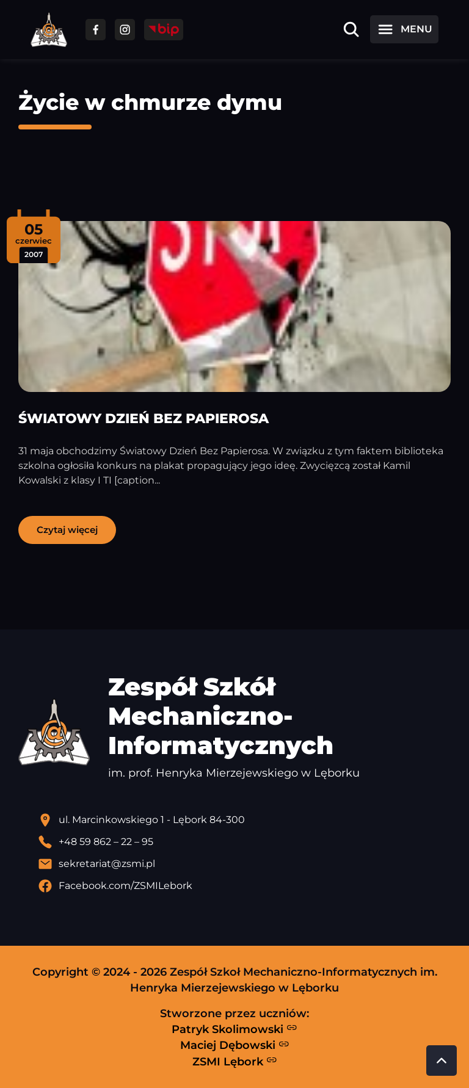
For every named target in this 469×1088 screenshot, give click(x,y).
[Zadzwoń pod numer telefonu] (244, 842)
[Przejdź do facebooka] (95, 29)
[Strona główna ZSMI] (49, 29)
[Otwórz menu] (404, 29)
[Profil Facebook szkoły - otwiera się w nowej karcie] (244, 886)
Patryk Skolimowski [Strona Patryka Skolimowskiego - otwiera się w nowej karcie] (234, 1028)
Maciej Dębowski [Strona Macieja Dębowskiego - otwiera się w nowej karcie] (234, 1045)
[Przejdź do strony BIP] (163, 29)
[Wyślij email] (244, 864)
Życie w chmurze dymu (150, 102)
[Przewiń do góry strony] (441, 1060)
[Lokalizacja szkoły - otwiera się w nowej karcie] (244, 820)
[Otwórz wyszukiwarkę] (351, 29)
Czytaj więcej (67, 529)
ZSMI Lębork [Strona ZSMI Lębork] (234, 1061)
